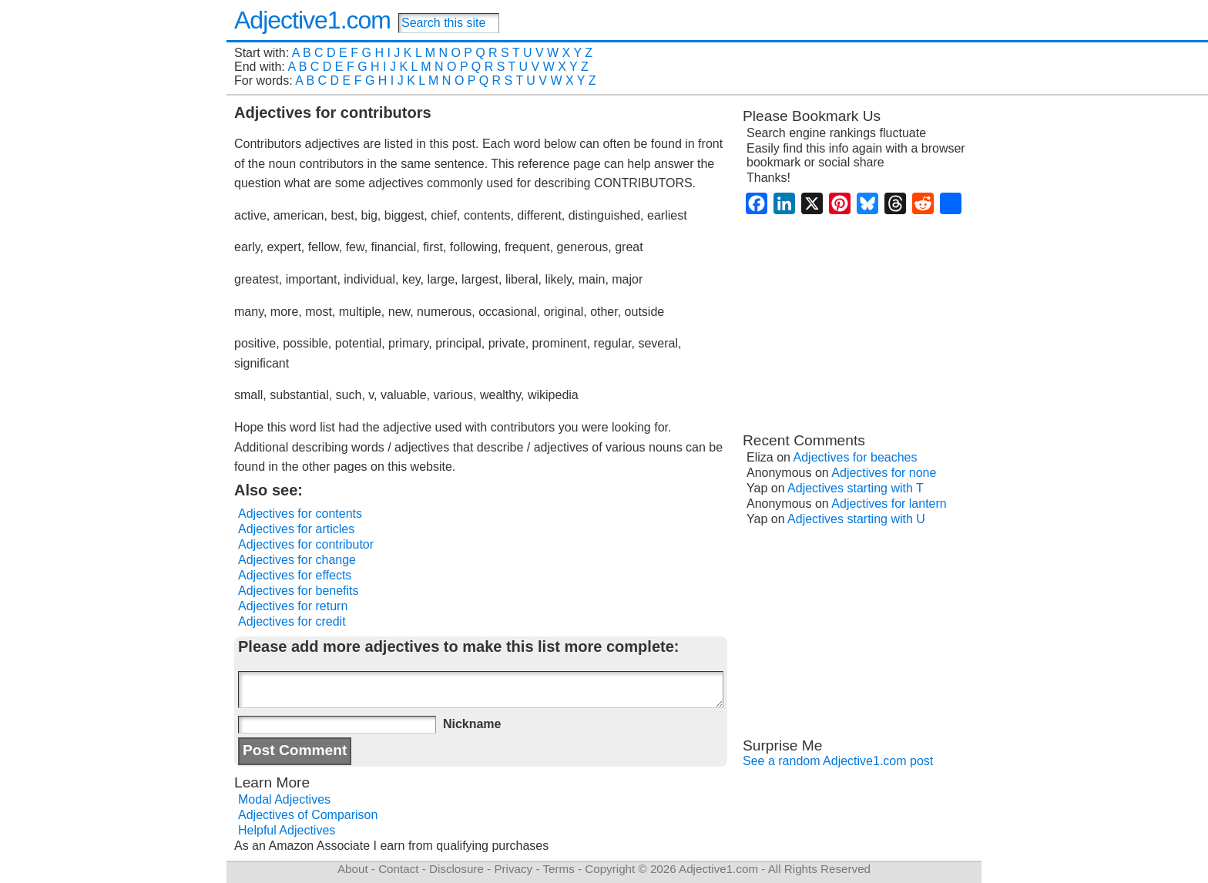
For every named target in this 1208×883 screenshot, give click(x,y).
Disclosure (456, 868)
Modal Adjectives (284, 799)
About (352, 868)
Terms (558, 868)
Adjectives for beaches (856, 457)
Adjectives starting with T (855, 488)
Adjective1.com (312, 20)
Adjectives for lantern (888, 503)
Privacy (513, 868)
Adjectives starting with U (856, 518)
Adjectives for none (883, 472)
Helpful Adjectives (286, 830)
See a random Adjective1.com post (838, 760)
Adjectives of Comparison (308, 814)
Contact (398, 868)
